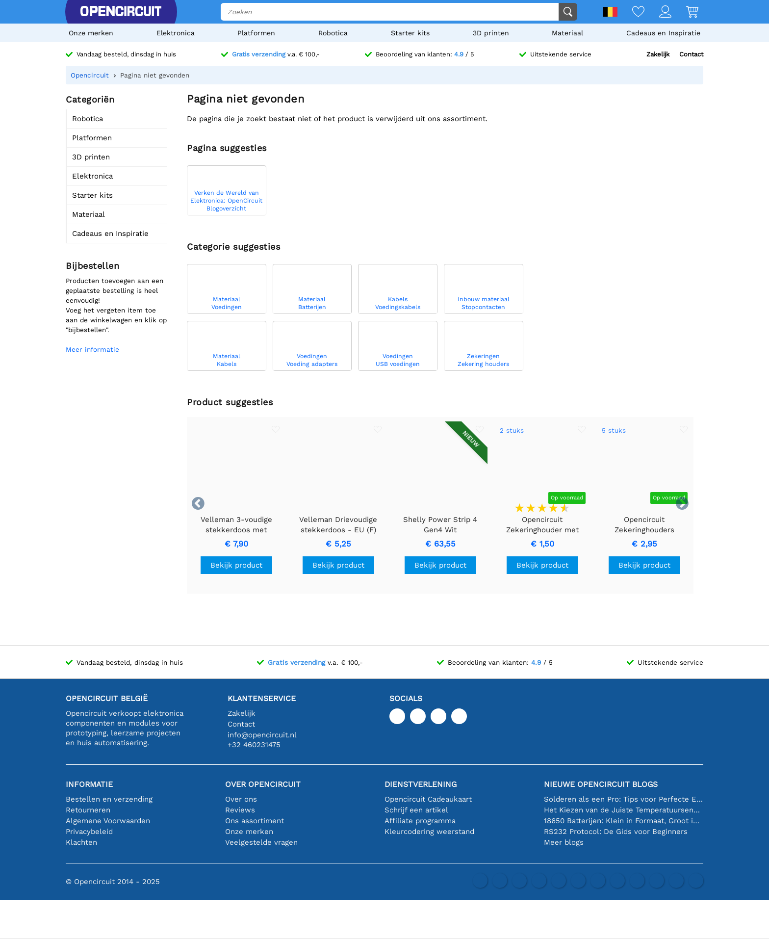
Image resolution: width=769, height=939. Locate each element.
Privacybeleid (89, 831)
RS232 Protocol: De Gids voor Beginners (616, 831)
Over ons (241, 799)
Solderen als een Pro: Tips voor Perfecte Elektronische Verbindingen (623, 799)
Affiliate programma (420, 820)
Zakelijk (657, 54)
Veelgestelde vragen (261, 842)
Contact (691, 54)
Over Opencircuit (263, 784)
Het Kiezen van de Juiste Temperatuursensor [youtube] (623, 810)
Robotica (333, 33)
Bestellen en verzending (109, 799)
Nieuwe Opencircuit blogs (601, 784)
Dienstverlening (420, 784)
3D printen (491, 33)
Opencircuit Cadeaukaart (428, 799)
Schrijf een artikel (416, 810)
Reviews (240, 810)
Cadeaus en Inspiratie (663, 33)
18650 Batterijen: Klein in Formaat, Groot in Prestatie (623, 820)
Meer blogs (564, 842)
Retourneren (88, 810)
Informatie (89, 784)
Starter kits (410, 33)
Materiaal (567, 33)
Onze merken (91, 33)
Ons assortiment (254, 820)
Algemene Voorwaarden (108, 820)
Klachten (81, 842)
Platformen (256, 33)
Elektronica (175, 33)
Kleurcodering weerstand (429, 831)
